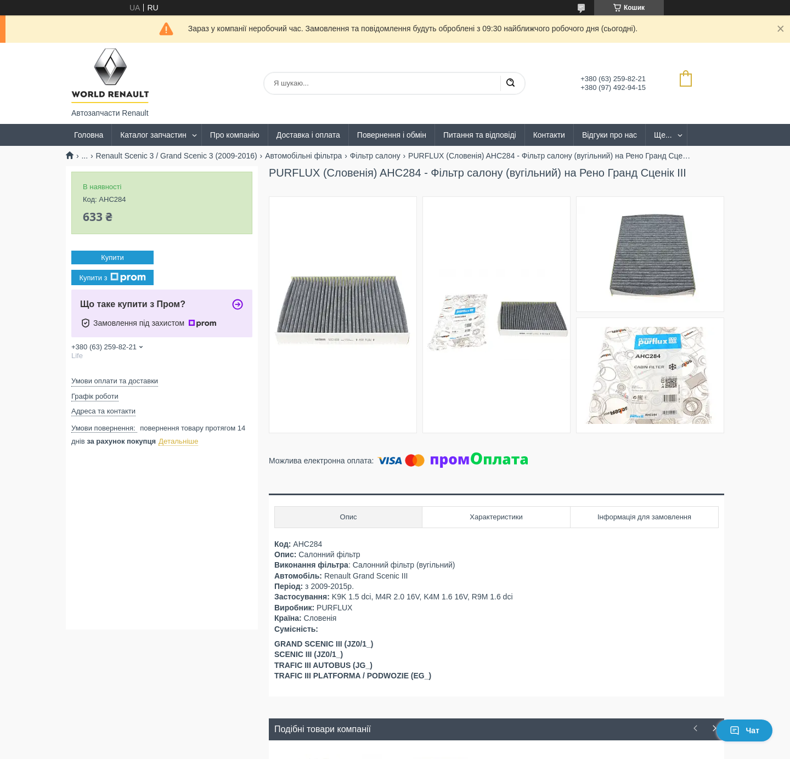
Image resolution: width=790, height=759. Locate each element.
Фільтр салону (375, 155)
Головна (88, 135)
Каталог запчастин (153, 135)
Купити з (112, 277)
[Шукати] (510, 83)
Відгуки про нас (609, 135)
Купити (112, 257)
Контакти (549, 135)
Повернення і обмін (391, 135)
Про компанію (234, 135)
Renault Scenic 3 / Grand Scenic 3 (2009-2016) (176, 155)
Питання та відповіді (479, 135)
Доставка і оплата (308, 135)
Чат (744, 730)
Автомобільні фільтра (303, 155)
